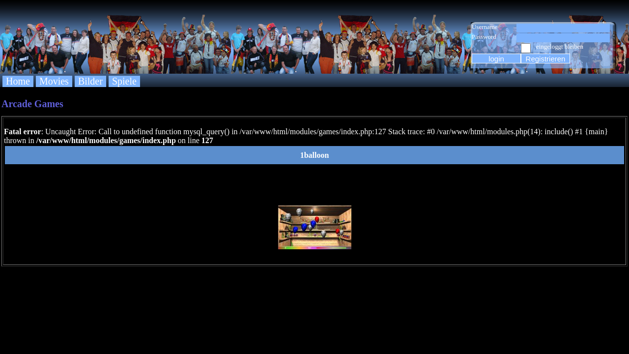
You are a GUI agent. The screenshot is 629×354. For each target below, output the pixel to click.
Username (485, 26)
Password (484, 36)
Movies (54, 81)
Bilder (90, 81)
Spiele (124, 81)
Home (18, 81)
